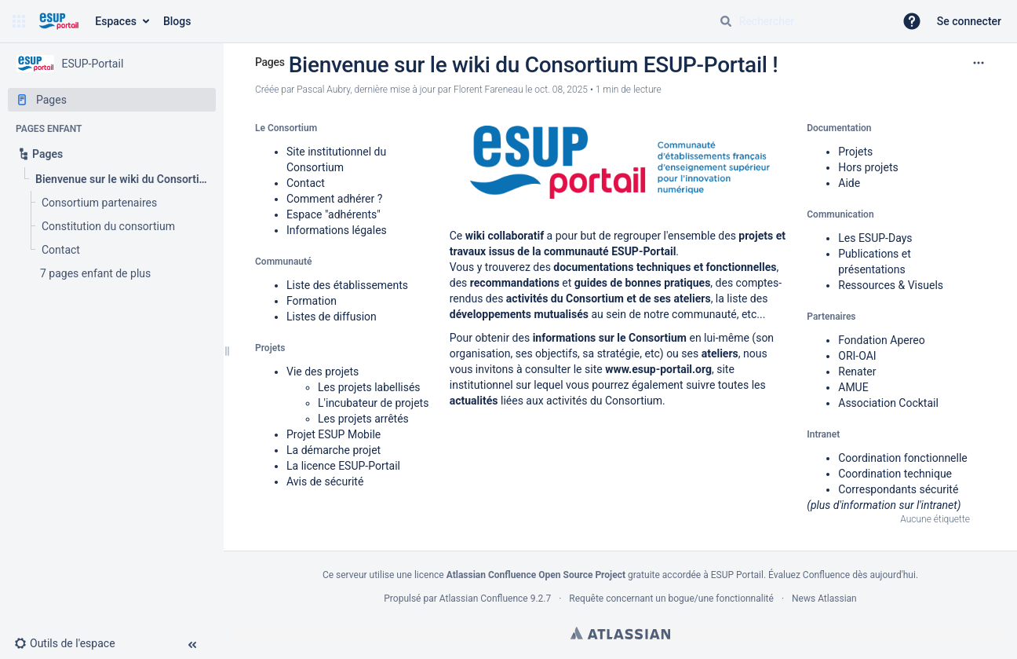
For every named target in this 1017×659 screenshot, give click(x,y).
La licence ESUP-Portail (343, 465)
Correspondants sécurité (898, 489)
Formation (311, 301)
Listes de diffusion (331, 316)
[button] (19, 21)
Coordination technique (895, 473)
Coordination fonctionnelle (903, 458)
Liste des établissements (347, 285)
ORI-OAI (857, 356)
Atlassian (620, 633)
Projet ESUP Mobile (333, 434)
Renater (857, 371)
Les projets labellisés (369, 387)
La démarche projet (333, 450)
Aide (849, 183)
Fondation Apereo (881, 340)
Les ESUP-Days (875, 238)
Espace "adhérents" (333, 214)
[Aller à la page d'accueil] (58, 21)
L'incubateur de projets (373, 403)
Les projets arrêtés (363, 418)
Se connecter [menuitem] (969, 21)
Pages (270, 62)
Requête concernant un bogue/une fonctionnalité (671, 598)
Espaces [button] (116, 21)
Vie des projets (322, 371)
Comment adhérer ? (334, 198)
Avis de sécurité (324, 481)
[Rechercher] (726, 21)
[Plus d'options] (978, 63)
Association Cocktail (888, 403)
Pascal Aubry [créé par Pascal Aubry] (323, 89)
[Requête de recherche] (800, 21)
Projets (855, 151)
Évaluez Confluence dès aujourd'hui (842, 574)
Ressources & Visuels (890, 285)
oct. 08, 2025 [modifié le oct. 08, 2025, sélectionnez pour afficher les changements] (561, 89)
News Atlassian (824, 598)
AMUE (853, 387)
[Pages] (112, 100)
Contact (305, 183)
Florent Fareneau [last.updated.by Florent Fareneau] (488, 89)
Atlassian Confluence (483, 598)
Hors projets (868, 167)
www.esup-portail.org (658, 369)
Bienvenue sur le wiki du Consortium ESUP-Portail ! (533, 65)
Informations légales (336, 230)
